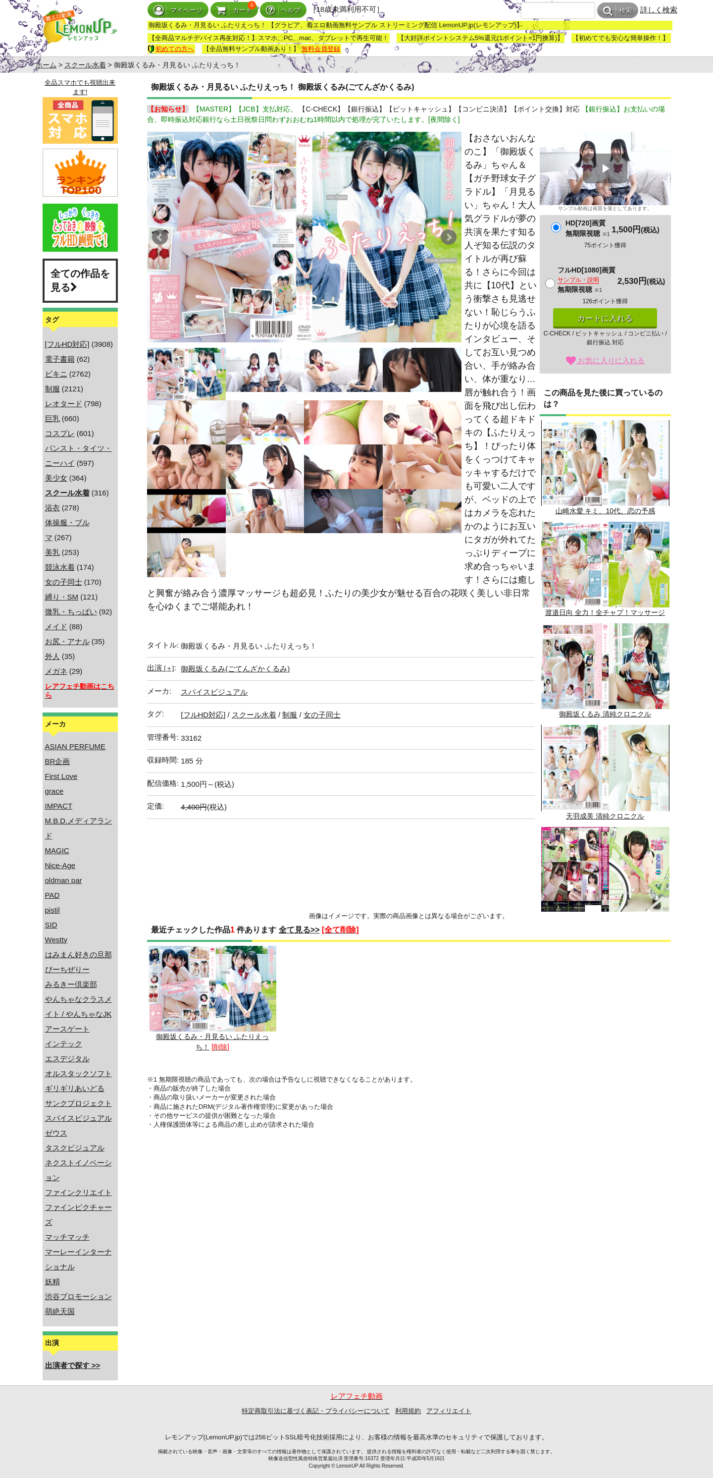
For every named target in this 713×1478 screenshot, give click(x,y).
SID (51, 925)
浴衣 (52, 507)
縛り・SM (62, 597)
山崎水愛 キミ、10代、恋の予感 (605, 467)
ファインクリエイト (78, 1192)
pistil (52, 910)
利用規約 (408, 1411)
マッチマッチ (67, 1237)
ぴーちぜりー (67, 969)
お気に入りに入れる (605, 360)
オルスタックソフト (78, 1073)
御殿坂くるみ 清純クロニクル (605, 670)
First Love (61, 776)
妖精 (52, 1281)
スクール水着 (85, 65)
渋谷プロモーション (78, 1296)
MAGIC (57, 850)
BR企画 (57, 761)
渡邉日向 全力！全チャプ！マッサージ (605, 569)
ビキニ (56, 374)
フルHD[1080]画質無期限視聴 (586, 279)
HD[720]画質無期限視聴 (587, 228)
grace (54, 791)
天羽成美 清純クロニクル (605, 772)
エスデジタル (67, 1058)
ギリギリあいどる (74, 1088)
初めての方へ (171, 49)
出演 (160, 667)
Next (449, 237)
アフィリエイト (448, 1411)
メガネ (56, 671)
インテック (63, 1044)
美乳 (52, 552)
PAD (52, 895)
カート (234, 10)
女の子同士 (63, 582)
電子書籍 (60, 359)
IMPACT (59, 806)
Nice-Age (60, 865)
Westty (56, 939)
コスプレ (60, 433)
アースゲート (67, 1029)
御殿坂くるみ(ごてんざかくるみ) (235, 668)
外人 (52, 656)
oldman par (63, 880)
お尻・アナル (67, 641)
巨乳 (52, 418)
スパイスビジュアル (78, 1118)
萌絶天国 (60, 1311)
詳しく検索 (658, 9)
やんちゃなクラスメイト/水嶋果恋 (605, 874)
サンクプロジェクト (78, 1103)
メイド (56, 626)
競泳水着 (60, 567)
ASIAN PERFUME (75, 746)
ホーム (46, 65)
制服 (52, 388)
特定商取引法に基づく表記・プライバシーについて (316, 1411)
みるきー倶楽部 (71, 984)
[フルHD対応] (67, 344)
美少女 (56, 478)
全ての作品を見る (80, 280)
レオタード (63, 403)
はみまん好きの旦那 (78, 954)
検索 (617, 10)
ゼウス (56, 1133)
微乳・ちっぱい (71, 611)
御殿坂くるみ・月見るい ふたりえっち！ (212, 998)
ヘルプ (283, 10)
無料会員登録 (321, 49)
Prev (160, 237)
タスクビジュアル (74, 1148)
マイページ (178, 10)
